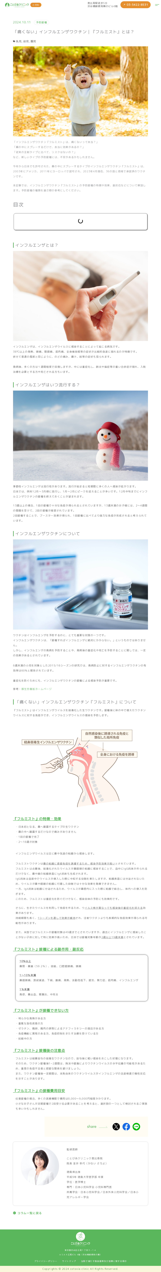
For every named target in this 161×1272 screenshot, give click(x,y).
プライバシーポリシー (45, 1261)
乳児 (19, 41)
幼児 (26, 41)
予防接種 (41, 22)
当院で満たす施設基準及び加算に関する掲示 (104, 1261)
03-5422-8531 (135, 4)
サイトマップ (69, 1261)
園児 (33, 41)
